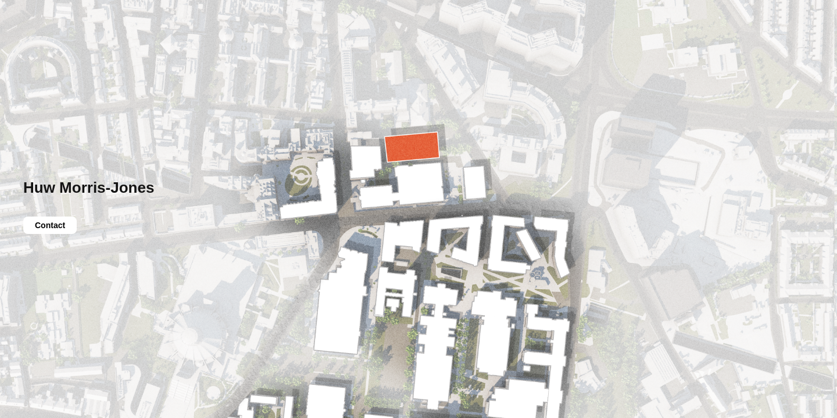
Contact (50, 225)
